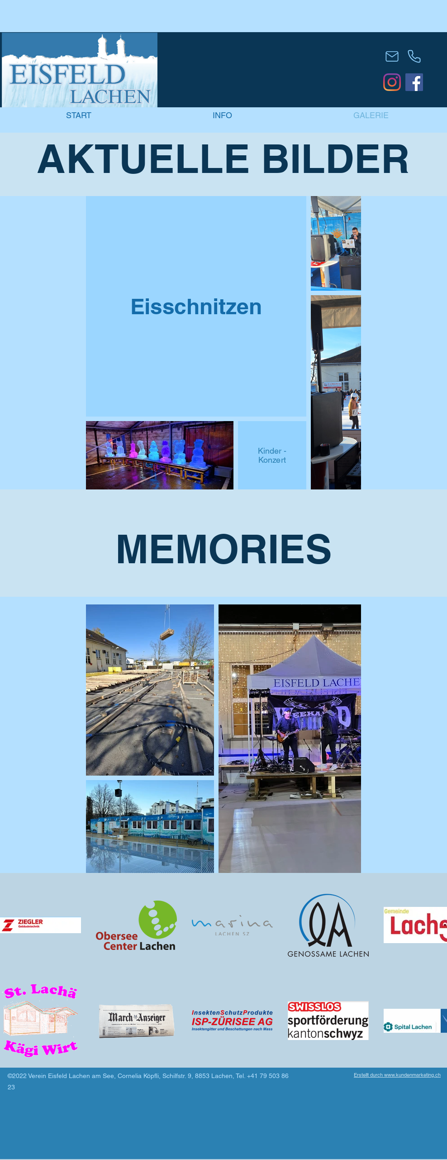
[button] (222, 115)
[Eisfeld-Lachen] (392, 82)
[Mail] (392, 56)
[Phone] (414, 56)
